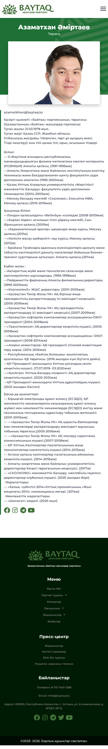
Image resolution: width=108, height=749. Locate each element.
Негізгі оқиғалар (54, 655)
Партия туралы (54, 599)
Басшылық (54, 612)
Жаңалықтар (54, 618)
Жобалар (54, 625)
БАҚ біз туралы (54, 661)
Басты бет (54, 592)
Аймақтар (54, 605)
